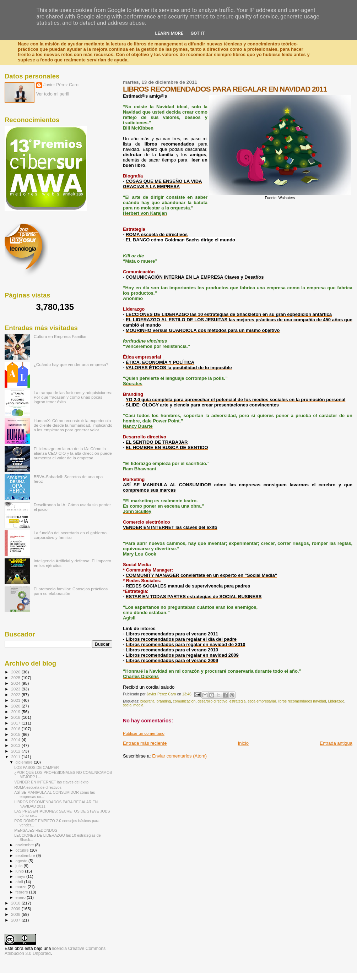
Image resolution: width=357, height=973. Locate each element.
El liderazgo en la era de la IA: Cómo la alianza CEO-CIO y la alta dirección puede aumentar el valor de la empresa (73, 453)
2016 (16, 728)
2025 (16, 677)
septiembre (26, 855)
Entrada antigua (336, 743)
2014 (16, 739)
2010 (16, 903)
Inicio (243, 743)
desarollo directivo (212, 701)
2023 (16, 689)
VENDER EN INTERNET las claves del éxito (51, 782)
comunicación (184, 701)
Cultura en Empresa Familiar (60, 336)
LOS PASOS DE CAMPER (36, 767)
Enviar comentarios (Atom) (179, 756)
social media (133, 705)
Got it (197, 33)
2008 (16, 914)
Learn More (169, 33)
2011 (16, 756)
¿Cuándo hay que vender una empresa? (71, 364)
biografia (147, 701)
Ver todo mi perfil (52, 94)
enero (21, 897)
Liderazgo (336, 701)
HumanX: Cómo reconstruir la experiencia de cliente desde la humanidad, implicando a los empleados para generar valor (73, 425)
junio (20, 871)
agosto (22, 861)
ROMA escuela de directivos (37, 787)
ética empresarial (262, 701)
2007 (16, 920)
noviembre (25, 845)
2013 (16, 745)
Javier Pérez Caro (61, 84)
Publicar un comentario (143, 733)
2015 (16, 734)
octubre (23, 850)
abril (20, 882)
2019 (16, 711)
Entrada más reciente (145, 743)
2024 (16, 683)
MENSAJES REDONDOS (35, 830)
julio (20, 866)
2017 (16, 723)
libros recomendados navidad (302, 701)
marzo (22, 887)
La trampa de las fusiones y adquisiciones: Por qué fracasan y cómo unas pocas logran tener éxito (73, 397)
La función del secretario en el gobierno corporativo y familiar (70, 535)
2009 (16, 908)
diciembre (25, 762)
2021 (16, 700)
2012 (16, 751)
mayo (21, 876)
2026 (16, 671)
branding (164, 701)
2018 (16, 717)
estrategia (237, 701)
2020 (16, 706)
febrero (22, 892)
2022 (16, 694)
